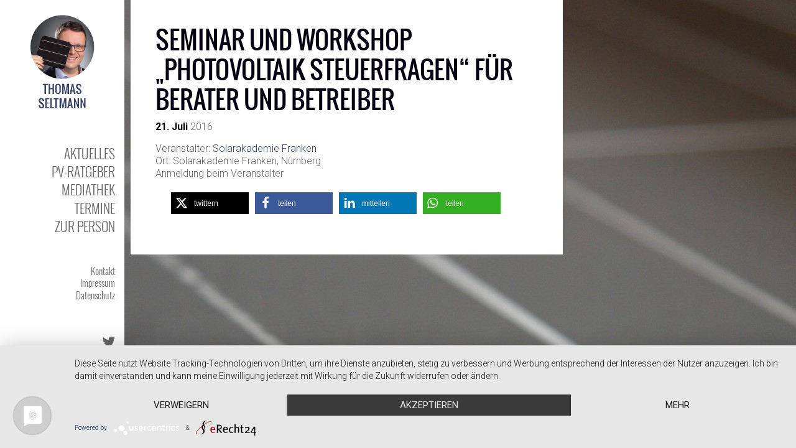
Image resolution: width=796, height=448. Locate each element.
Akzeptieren (429, 405)
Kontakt (103, 271)
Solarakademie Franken (265, 148)
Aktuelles (89, 153)
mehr (677, 405)
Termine (95, 208)
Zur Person (85, 226)
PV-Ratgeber (83, 171)
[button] (210, 203)
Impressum (97, 282)
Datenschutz (95, 295)
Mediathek (88, 189)
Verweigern (181, 405)
